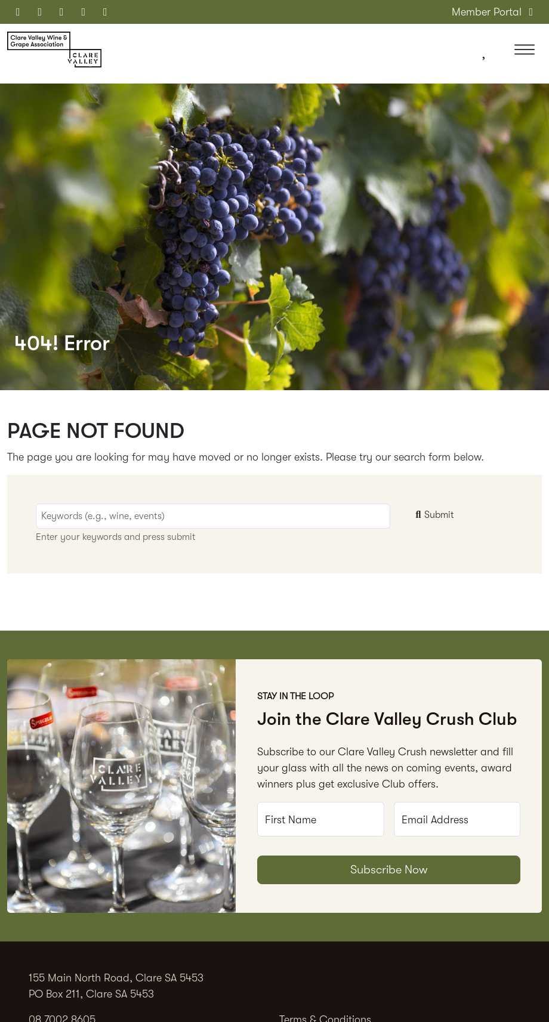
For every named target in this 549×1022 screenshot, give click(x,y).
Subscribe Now (389, 869)
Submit (433, 515)
